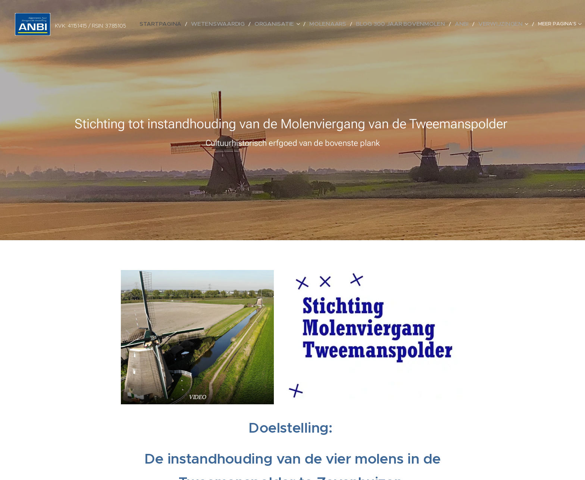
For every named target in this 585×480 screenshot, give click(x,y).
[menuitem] (194, 24)
